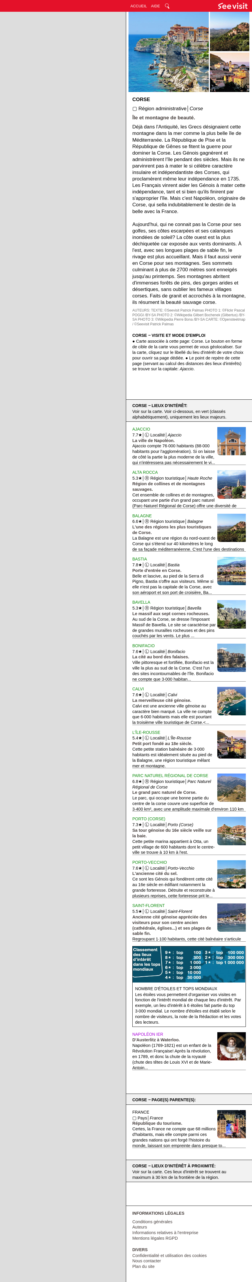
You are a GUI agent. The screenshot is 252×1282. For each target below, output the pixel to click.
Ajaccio (141, 429)
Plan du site (143, 1266)
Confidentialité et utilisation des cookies (169, 1255)
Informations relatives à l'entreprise (165, 1232)
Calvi (138, 689)
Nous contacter (146, 1260)
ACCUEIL (139, 6)
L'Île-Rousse (146, 732)
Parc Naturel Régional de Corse (170, 775)
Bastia (139, 559)
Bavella (141, 602)
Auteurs (139, 1227)
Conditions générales (152, 1221)
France (140, 1112)
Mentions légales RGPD (155, 1238)
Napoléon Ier (147, 1034)
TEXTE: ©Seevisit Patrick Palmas (177, 310)
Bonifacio (143, 645)
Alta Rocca (145, 472)
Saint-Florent (148, 905)
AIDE (155, 6)
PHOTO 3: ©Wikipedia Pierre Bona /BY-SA (171, 319)
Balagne (142, 515)
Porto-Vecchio (149, 862)
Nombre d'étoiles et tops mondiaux (176, 988)
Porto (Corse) (148, 818)
